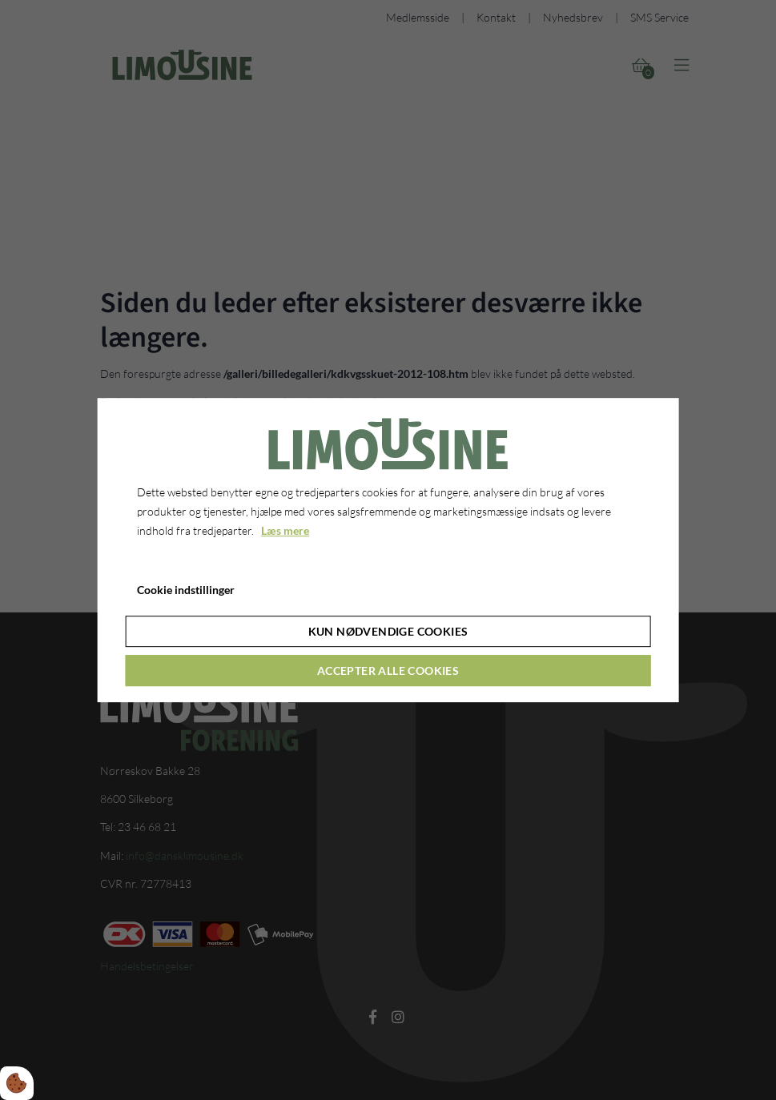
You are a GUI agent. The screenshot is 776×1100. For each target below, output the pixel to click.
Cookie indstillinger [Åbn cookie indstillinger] (186, 589)
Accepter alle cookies (388, 670)
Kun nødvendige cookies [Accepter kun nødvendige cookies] (388, 631)
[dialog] (388, 550)
